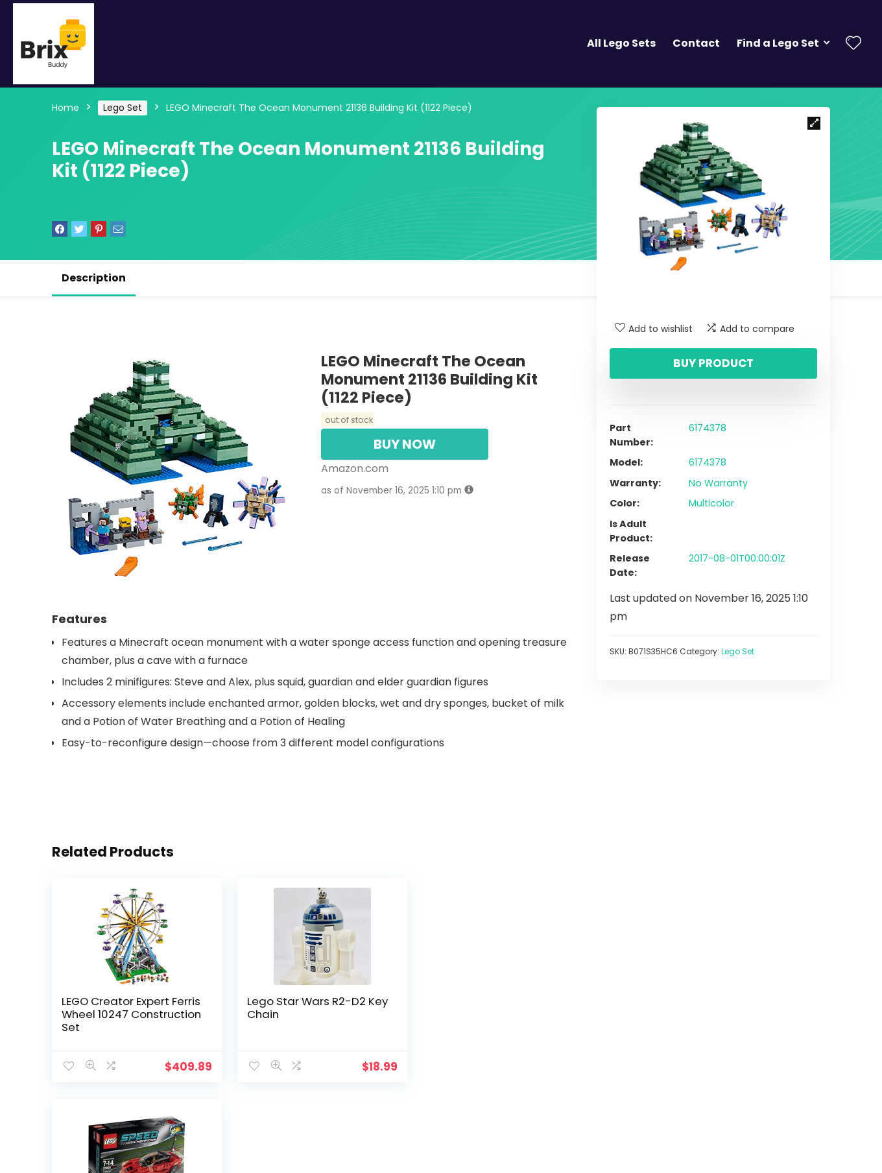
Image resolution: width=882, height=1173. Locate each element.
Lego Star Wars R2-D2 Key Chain (310, 1007)
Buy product (713, 363)
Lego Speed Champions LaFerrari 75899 (483, 1007)
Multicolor (711, 503)
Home (65, 107)
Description (94, 277)
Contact (696, 43)
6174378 (707, 427)
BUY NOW (405, 444)
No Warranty (718, 483)
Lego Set (122, 107)
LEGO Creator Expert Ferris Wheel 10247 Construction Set (131, 1014)
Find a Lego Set (778, 43)
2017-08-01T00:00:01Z (737, 558)
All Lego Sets (621, 43)
